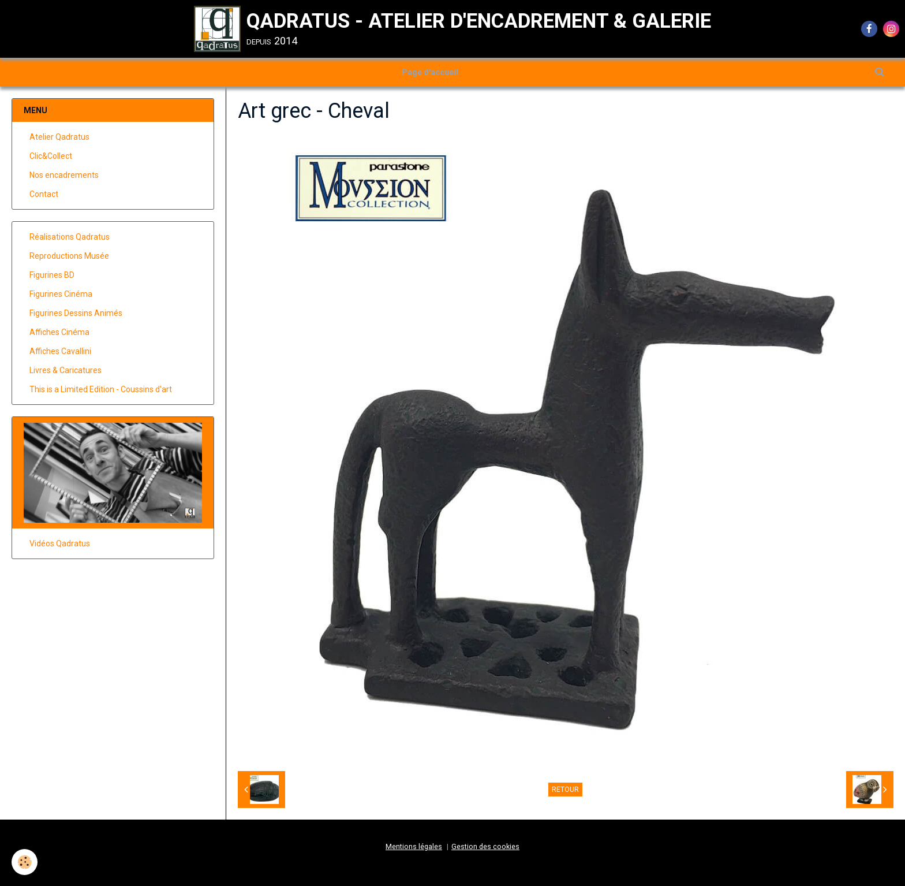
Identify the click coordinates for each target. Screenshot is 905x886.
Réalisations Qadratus (69, 236)
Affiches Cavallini (60, 351)
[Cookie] (25, 862)
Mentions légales (414, 846)
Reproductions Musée (69, 255)
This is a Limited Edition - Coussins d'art (100, 389)
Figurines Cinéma (60, 294)
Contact (43, 194)
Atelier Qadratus (59, 137)
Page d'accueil (430, 72)
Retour (565, 790)
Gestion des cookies (485, 846)
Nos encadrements (64, 175)
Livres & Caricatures (65, 370)
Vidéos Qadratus (59, 543)
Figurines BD (51, 275)
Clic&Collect (50, 156)
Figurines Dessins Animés (75, 313)
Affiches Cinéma (59, 332)
